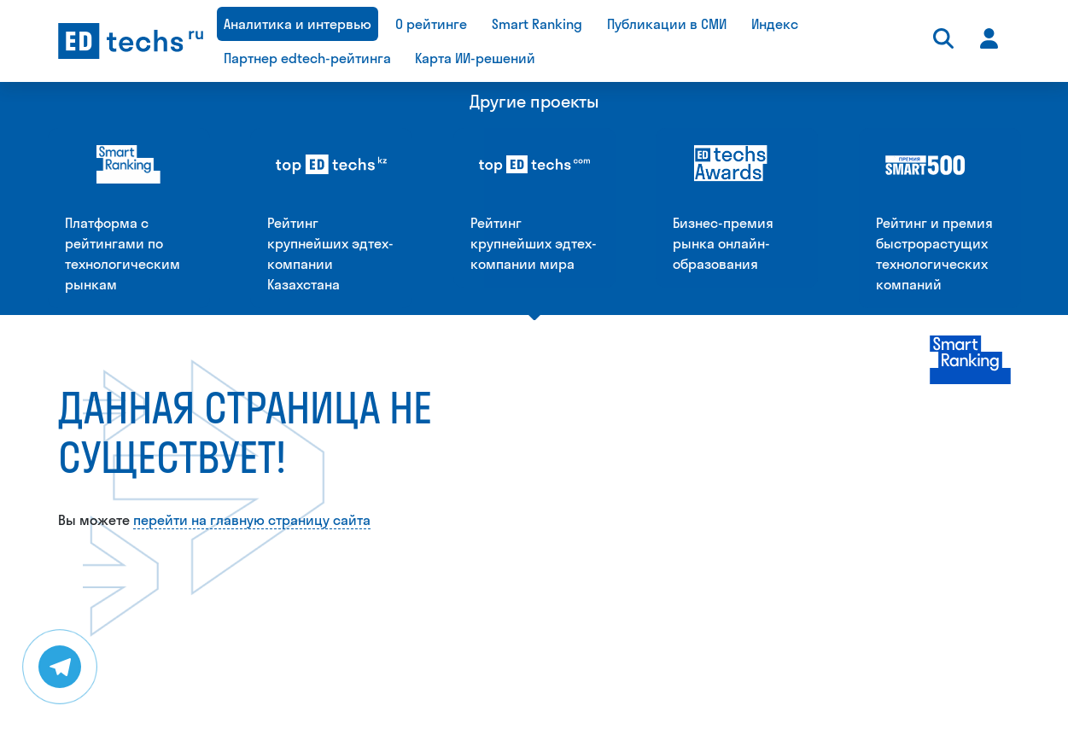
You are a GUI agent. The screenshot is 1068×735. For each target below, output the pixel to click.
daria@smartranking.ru (658, 721)
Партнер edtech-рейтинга (307, 58)
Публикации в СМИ (667, 23)
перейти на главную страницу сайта (252, 339)
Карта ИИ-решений (475, 58)
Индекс (774, 23)
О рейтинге (431, 23)
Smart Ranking (537, 23)
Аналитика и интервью (297, 23)
